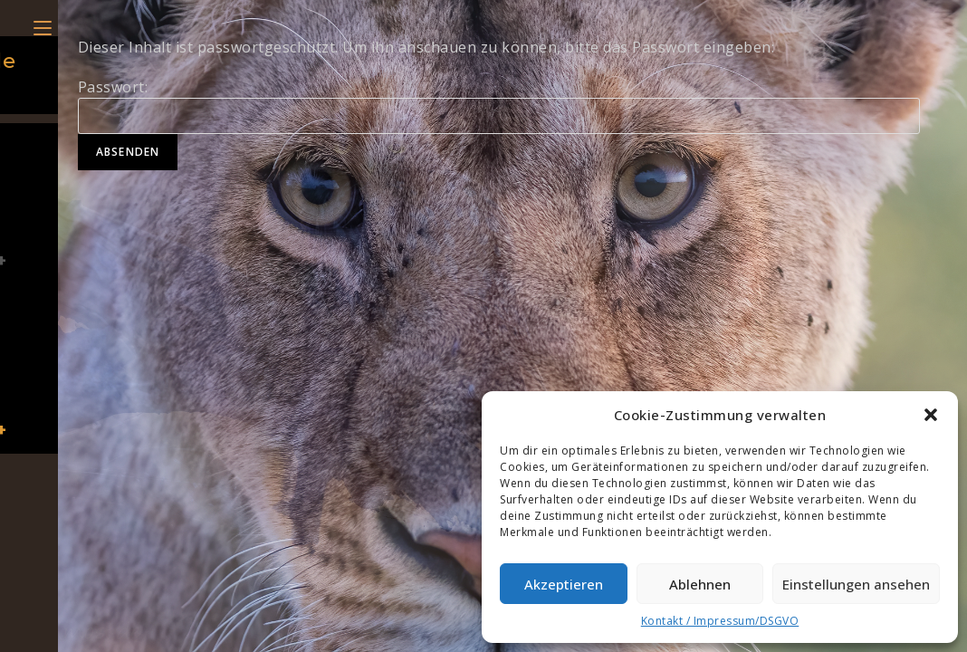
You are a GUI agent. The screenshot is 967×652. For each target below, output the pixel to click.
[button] (931, 415)
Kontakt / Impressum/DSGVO (720, 620)
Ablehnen (700, 584)
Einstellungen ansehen (856, 584)
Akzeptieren (563, 584)
